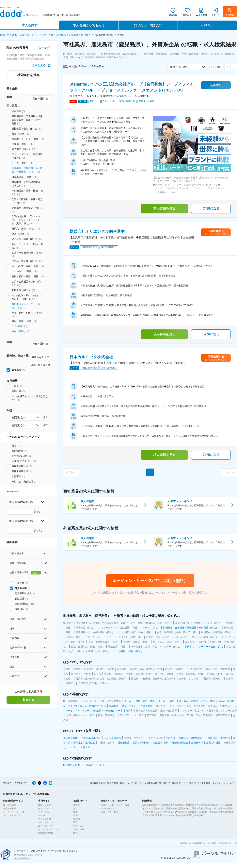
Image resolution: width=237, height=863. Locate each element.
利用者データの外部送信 (184, 783)
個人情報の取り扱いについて (28, 855)
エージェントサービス (14, 812)
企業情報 (198, 815)
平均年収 (170, 812)
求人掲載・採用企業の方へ (221, 843)
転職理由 (192, 812)
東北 (75, 808)
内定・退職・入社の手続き (199, 808)
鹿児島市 (73, 34)
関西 (75, 822)
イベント (207, 25)
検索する (28, 699)
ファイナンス (44, 819)
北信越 (76, 819)
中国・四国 (78, 826)
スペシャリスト (45, 822)
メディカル (43, 812)
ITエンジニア (44, 805)
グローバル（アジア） (49, 829)
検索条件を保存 (28, 75)
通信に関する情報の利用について (117, 783)
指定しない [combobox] (19, 417)
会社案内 (184, 843)
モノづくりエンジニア (49, 808)
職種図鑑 (187, 815)
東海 (75, 815)
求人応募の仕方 (156, 808)
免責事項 (205, 783)
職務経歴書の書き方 (189, 805)
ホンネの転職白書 (172, 815)
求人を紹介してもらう (89, 25)
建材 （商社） (19, 331)
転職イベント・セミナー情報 (115, 805)
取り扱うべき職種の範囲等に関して (152, 783)
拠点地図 (198, 843)
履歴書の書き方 (169, 805)
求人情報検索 (9, 808)
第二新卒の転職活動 (223, 808)
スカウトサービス (12, 815)
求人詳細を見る (164, 208)
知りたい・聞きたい (148, 25)
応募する (215, 85)
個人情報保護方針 (23, 858)
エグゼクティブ (45, 826)
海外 (75, 833)
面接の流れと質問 (174, 808)
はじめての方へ (10, 805)
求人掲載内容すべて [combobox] (21, 502)
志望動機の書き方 (209, 805)
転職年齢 (203, 812)
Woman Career (45, 833)
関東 (75, 812)
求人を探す (30, 25)
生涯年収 (181, 812)
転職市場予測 (155, 815)
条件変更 (44, 47)
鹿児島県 (61, 34)
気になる (211, 209)
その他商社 (18, 326)
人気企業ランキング (154, 812)
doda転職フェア (108, 808)
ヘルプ (230, 783)
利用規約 (94, 783)
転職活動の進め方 (151, 805)
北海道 (76, 805)
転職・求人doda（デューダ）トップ (19, 34)
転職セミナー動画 (109, 812)
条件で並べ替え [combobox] (179, 67)
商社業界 (86, 34)
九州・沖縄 (47, 34)
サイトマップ (218, 783)
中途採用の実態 (217, 812)
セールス (42, 815)
